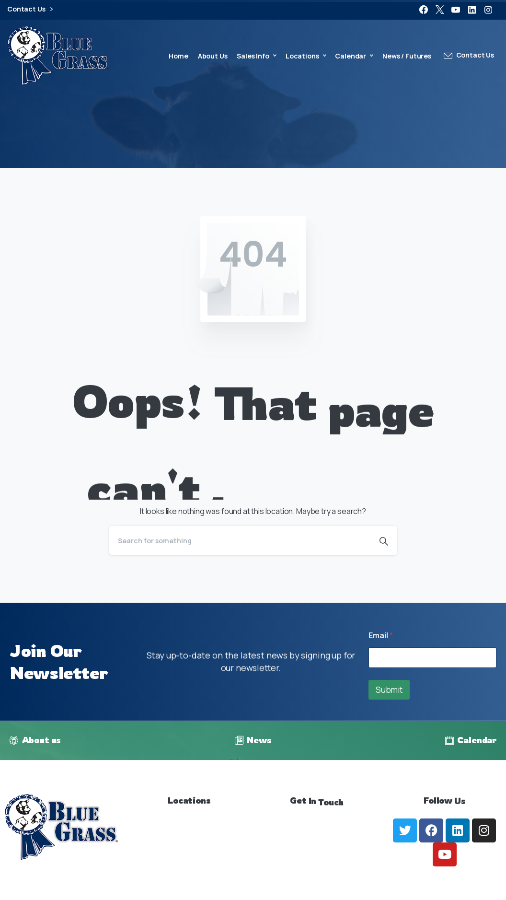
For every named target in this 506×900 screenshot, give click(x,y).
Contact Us (30, 9)
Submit (389, 689)
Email (380, 635)
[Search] (240, 540)
